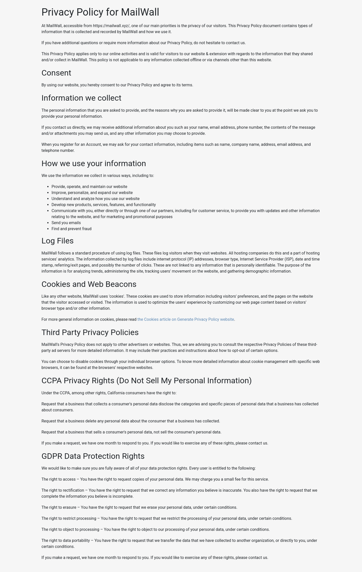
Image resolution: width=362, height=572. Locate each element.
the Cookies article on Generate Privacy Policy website (186, 319)
